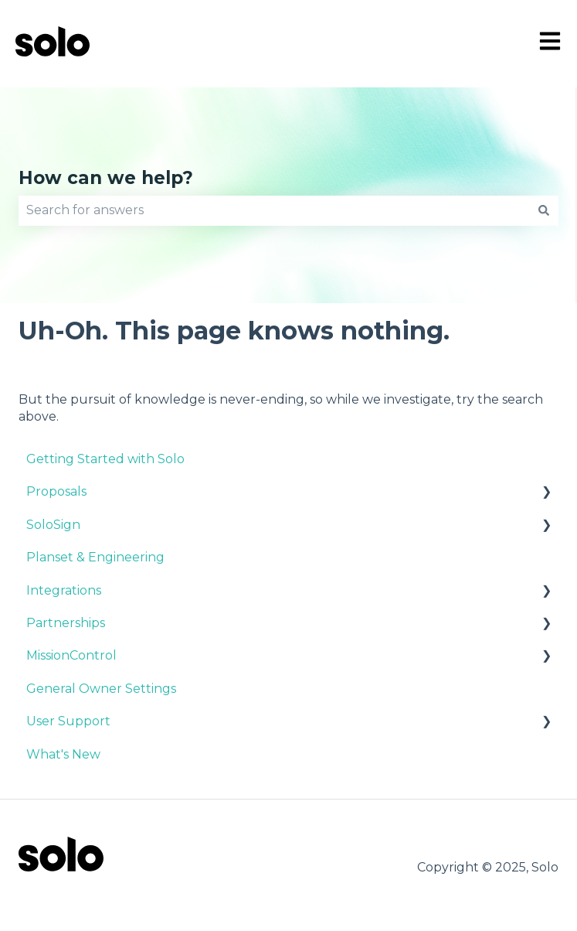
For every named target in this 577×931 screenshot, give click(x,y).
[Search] (543, 210)
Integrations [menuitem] (63, 590)
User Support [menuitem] (68, 721)
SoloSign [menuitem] (53, 524)
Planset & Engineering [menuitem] (95, 557)
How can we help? (106, 178)
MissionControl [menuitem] (71, 655)
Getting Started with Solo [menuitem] (105, 459)
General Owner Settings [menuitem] (101, 688)
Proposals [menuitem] (56, 491)
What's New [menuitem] (63, 754)
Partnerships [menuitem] (65, 623)
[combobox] (274, 210)
